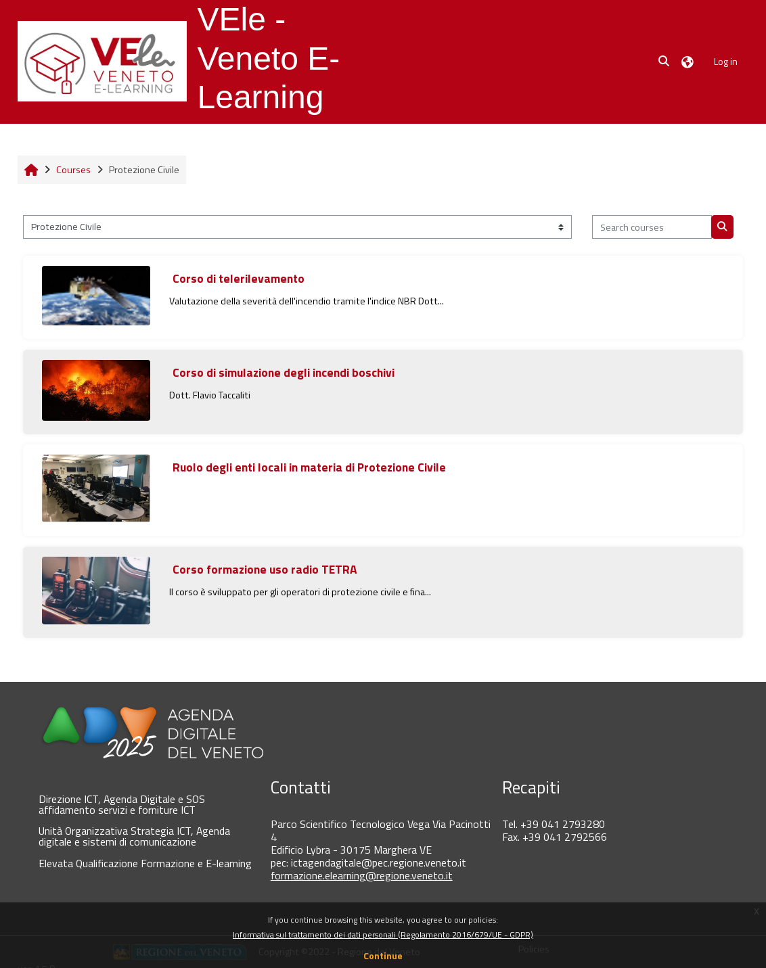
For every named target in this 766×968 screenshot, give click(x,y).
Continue (383, 955)
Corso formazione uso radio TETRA (265, 569)
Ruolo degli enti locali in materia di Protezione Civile (309, 467)
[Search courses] (652, 227)
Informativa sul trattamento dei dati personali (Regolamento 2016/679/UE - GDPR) (383, 934)
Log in (726, 61)
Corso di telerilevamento (239, 278)
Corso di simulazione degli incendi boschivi (284, 372)
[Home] (102, 60)
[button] (664, 61)
